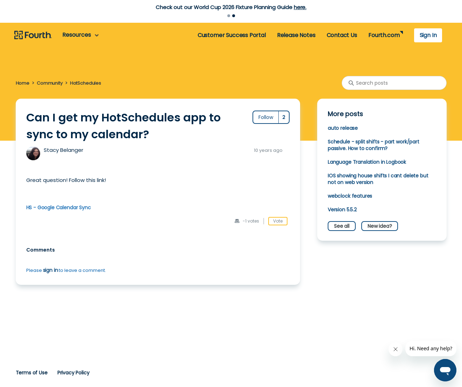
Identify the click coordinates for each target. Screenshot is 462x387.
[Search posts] (394, 83)
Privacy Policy (73, 372)
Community (50, 83)
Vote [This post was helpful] (278, 221)
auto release (343, 128)
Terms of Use (32, 372)
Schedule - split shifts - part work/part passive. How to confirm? (373, 145)
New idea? (380, 226)
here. (300, 7)
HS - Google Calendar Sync (58, 207)
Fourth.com (383, 35)
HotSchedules (85, 83)
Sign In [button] (428, 35)
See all (341, 226)
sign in (50, 270)
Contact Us (342, 35)
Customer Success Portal (232, 35)
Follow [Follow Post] (265, 117)
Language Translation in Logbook (367, 162)
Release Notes (296, 35)
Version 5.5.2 (342, 209)
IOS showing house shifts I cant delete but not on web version (378, 179)
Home (22, 83)
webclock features (350, 195)
